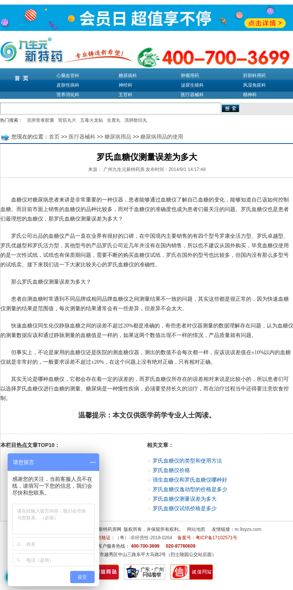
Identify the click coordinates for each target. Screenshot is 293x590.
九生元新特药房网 (103, 529)
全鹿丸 (114, 120)
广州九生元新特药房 (124, 169)
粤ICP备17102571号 (216, 537)
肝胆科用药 (254, 75)
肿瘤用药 (190, 75)
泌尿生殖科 (192, 85)
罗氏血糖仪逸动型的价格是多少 (190, 489)
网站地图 (196, 529)
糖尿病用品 (118, 137)
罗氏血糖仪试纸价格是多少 (185, 508)
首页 (54, 137)
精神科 (250, 94)
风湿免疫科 (254, 85)
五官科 (125, 94)
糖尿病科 (128, 75)
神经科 (125, 85)
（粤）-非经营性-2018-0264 (143, 537)
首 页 (21, 78)
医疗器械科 (192, 94)
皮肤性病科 (67, 85)
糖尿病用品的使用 (161, 137)
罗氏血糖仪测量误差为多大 (185, 499)
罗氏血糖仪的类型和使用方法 (187, 461)
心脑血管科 (67, 75)
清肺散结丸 (135, 120)
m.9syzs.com (248, 529)
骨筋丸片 (67, 120)
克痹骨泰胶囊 (40, 120)
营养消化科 (67, 94)
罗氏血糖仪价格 (171, 470)
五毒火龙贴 (91, 120)
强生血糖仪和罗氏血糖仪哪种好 (190, 480)
